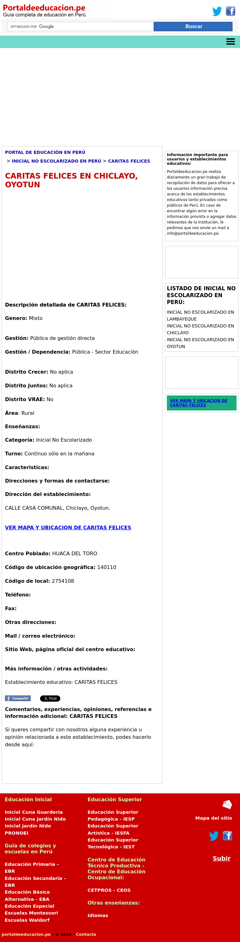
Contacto (86, 934)
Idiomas (98, 915)
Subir (222, 858)
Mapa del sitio (213, 818)
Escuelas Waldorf (27, 920)
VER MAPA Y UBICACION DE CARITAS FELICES (68, 528)
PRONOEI (16, 833)
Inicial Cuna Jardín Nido (35, 819)
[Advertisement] (120, 95)
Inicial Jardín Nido (28, 826)
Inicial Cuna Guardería (34, 812)
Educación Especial (29, 906)
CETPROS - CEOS (109, 890)
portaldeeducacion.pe (26, 934)
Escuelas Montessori (31, 913)
